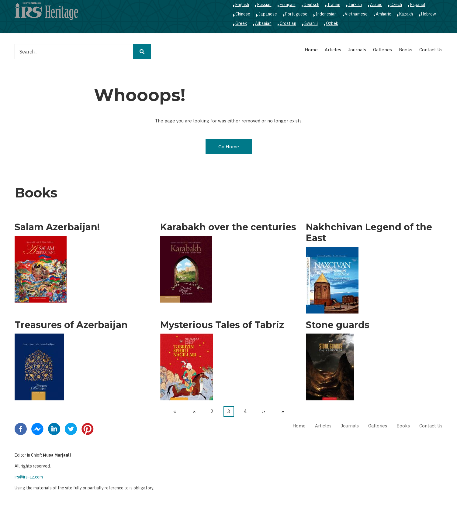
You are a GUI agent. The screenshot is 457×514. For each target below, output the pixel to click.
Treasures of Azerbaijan (71, 325)
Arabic (376, 4)
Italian (333, 4)
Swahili (311, 23)
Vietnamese (356, 14)
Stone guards (337, 325)
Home (311, 50)
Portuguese (296, 14)
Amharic (383, 14)
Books (405, 50)
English (242, 4)
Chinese (242, 14)
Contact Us (430, 50)
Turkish (355, 4)
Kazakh (406, 14)
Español (417, 4)
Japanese (267, 14)
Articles (333, 50)
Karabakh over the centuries (228, 227)
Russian (264, 4)
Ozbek (332, 23)
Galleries (382, 50)
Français (288, 4)
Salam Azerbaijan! (57, 227)
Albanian (263, 23)
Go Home (228, 146)
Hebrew (428, 14)
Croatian (288, 23)
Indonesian (326, 14)
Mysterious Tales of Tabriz (222, 325)
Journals (357, 50)
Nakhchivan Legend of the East (369, 233)
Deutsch (311, 4)
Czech (396, 4)
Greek (241, 23)
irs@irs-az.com (29, 477)
